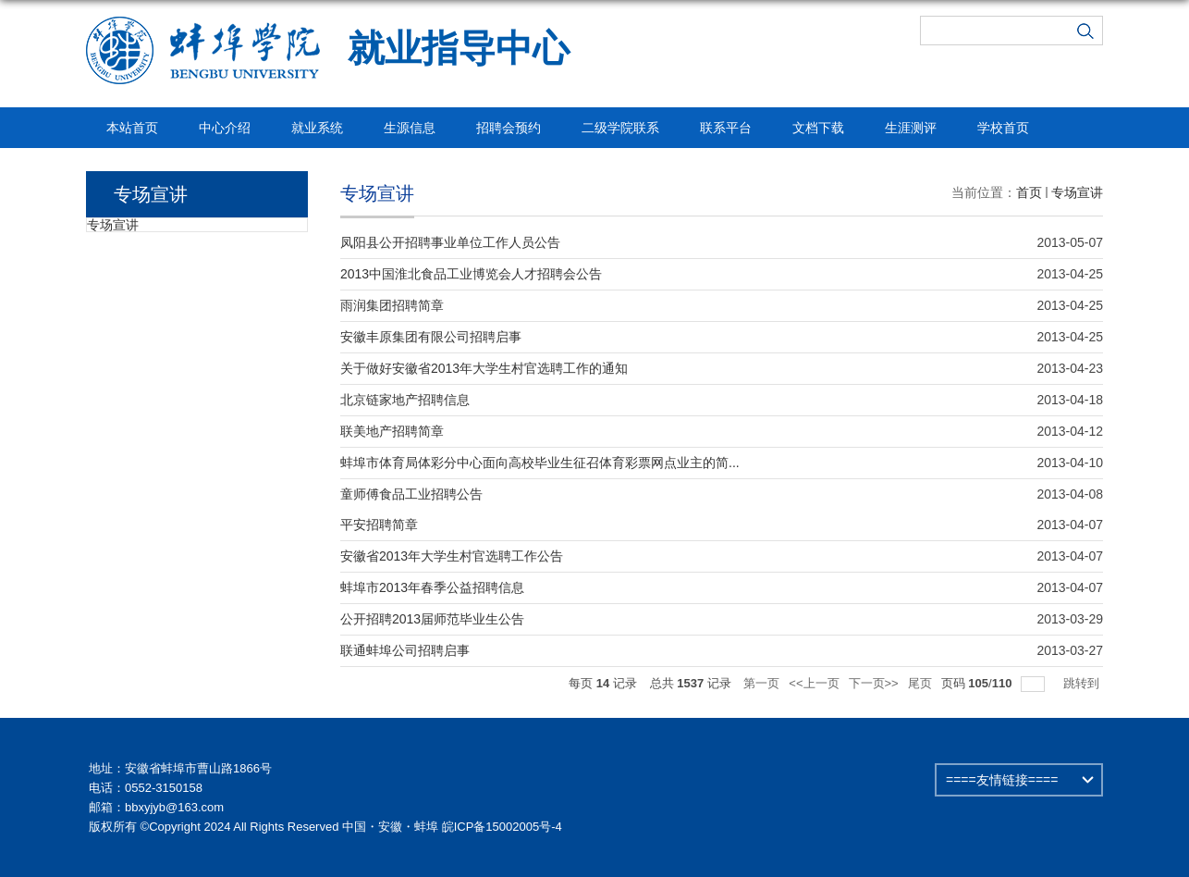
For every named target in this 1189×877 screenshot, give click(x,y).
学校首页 (1003, 127)
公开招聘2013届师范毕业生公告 (432, 618)
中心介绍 (225, 127)
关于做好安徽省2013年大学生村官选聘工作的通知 (484, 368)
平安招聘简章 (379, 524)
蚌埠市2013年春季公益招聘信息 (432, 587)
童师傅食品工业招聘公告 (411, 494)
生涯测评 (911, 127)
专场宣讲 (1077, 192)
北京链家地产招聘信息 (405, 399)
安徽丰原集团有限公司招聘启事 (430, 336)
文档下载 (818, 127)
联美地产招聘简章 (392, 431)
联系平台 (726, 127)
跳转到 (1083, 683)
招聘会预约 (508, 127)
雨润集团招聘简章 (392, 305)
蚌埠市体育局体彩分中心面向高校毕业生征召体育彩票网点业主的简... (540, 462)
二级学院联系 (620, 127)
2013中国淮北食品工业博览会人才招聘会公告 (471, 273)
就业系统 (317, 127)
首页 (1029, 192)
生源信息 (409, 127)
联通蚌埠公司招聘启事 (405, 650)
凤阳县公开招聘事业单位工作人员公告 (450, 242)
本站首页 (132, 127)
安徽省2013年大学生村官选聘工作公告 (451, 556)
